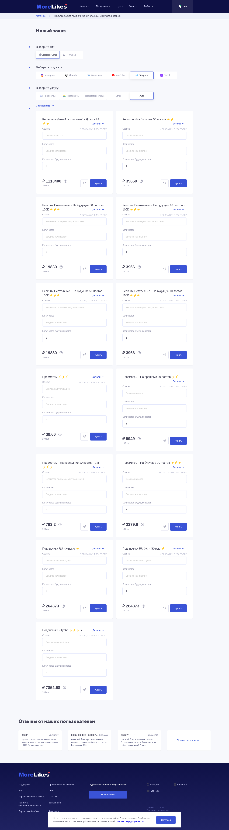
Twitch (165, 75)
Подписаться (107, 794)
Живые (71, 53)
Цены (51, 790)
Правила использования (61, 784)
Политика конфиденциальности (29, 803)
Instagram (48, 75)
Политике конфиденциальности (130, 821)
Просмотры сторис (94, 96)
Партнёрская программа (31, 796)
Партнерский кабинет (29, 811)
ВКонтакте (94, 75)
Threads (71, 75)
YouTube (118, 75)
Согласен (166, 820)
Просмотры (48, 96)
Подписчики (71, 96)
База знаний (55, 802)
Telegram (141, 75)
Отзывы (53, 796)
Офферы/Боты (47, 53)
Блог (20, 790)
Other (118, 96)
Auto (142, 96)
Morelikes (40, 16)
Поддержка (24, 784)
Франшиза (54, 811)
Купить (98, 183)
